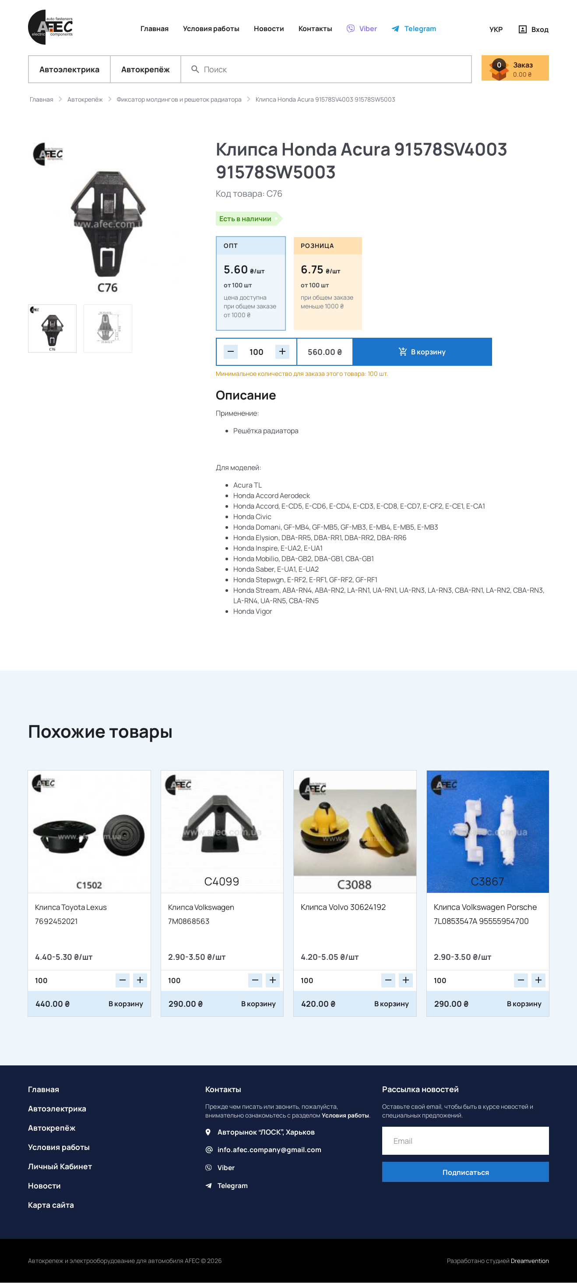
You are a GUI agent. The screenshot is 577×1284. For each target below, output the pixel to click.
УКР (496, 29)
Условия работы (59, 1148)
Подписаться (466, 1174)
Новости (44, 1186)
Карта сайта (51, 1206)
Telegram (233, 1194)
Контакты (224, 1090)
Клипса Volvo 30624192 (343, 908)
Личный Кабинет (60, 1167)
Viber (226, 1177)
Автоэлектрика (69, 70)
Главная (44, 1090)
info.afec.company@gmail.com (270, 1159)
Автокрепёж (145, 70)
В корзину (394, 352)
